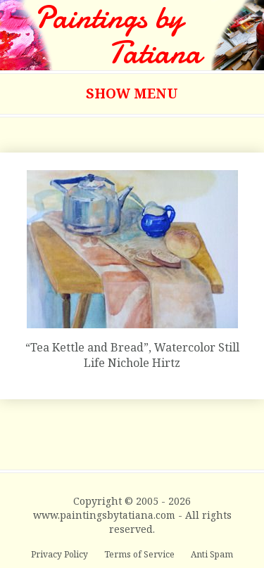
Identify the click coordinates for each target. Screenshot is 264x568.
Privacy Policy (60, 554)
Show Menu (132, 93)
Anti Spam (212, 554)
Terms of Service (140, 554)
